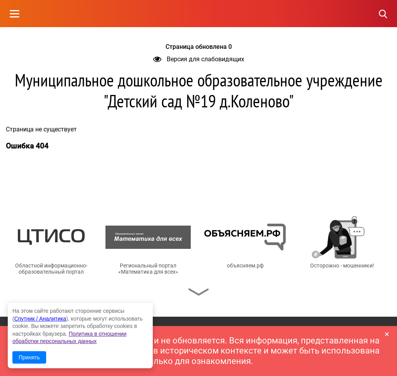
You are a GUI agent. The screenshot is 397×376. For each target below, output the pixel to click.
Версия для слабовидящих (198, 59)
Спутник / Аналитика (40, 319)
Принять (29, 357)
